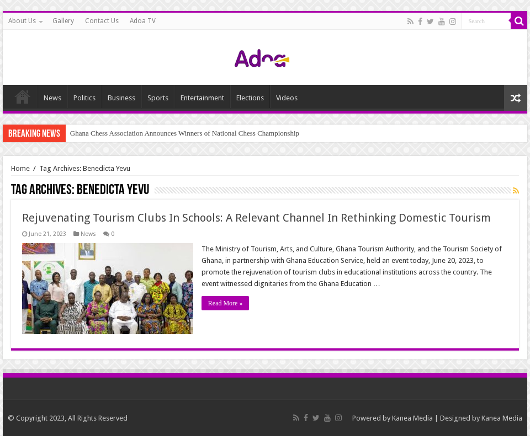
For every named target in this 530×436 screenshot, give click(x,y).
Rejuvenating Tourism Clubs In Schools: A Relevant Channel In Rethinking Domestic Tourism (256, 217)
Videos (287, 98)
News (52, 98)
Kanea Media (412, 418)
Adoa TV (143, 21)
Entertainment (202, 98)
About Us (22, 21)
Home (22, 96)
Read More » (225, 303)
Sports (157, 98)
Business (121, 98)
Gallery (63, 21)
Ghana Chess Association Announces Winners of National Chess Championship (184, 133)
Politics (84, 98)
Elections (250, 98)
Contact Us (102, 21)
